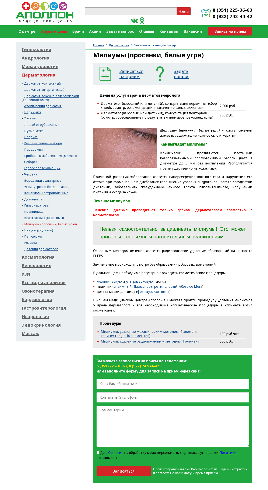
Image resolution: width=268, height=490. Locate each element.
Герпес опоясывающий (42, 168)
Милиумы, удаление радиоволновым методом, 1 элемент (150, 341)
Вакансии (193, 31)
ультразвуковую (139, 281)
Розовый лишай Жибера (43, 143)
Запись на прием (230, 31)
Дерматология (119, 45)
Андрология (35, 58)
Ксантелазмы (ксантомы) (44, 217)
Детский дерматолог (41, 249)
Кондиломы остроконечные (46, 193)
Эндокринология (41, 325)
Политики (228, 452)
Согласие (115, 452)
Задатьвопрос (181, 74)
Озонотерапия (38, 291)
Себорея (30, 162)
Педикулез (32, 112)
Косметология (38, 257)
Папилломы (33, 236)
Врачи (78, 31)
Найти (184, 11)
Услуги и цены (54, 31)
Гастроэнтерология (44, 308)
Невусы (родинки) (38, 230)
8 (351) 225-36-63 (232, 10)
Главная (98, 45)
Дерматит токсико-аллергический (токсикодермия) (50, 98)
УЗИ (26, 274)
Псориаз (31, 137)
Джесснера (142, 286)
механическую (109, 281)
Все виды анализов (44, 282)
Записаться (124, 471)
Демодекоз (33, 199)
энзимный (123, 286)
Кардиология (37, 299)
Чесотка (30, 174)
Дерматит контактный (42, 83)
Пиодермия (33, 149)
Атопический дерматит (43, 106)
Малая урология (40, 66)
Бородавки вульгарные (42, 180)
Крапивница (33, 211)
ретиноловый (165, 286)
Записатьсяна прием (131, 74)
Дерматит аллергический (44, 89)
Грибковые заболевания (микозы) (50, 155)
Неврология (35, 316)
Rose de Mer (191, 286)
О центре (26, 31)
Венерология (36, 265)
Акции (95, 31)
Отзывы (146, 31)
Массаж (30, 333)
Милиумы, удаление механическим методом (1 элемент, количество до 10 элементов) (150, 333)
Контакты (168, 31)
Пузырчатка (33, 131)
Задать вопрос (120, 31)
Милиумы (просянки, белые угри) (50, 224)
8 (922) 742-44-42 (232, 16)
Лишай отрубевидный (41, 124)
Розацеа (30, 242)
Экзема (30, 118)
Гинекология (36, 49)
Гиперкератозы (36, 205)
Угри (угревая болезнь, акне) (46, 186)
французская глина (153, 291)
